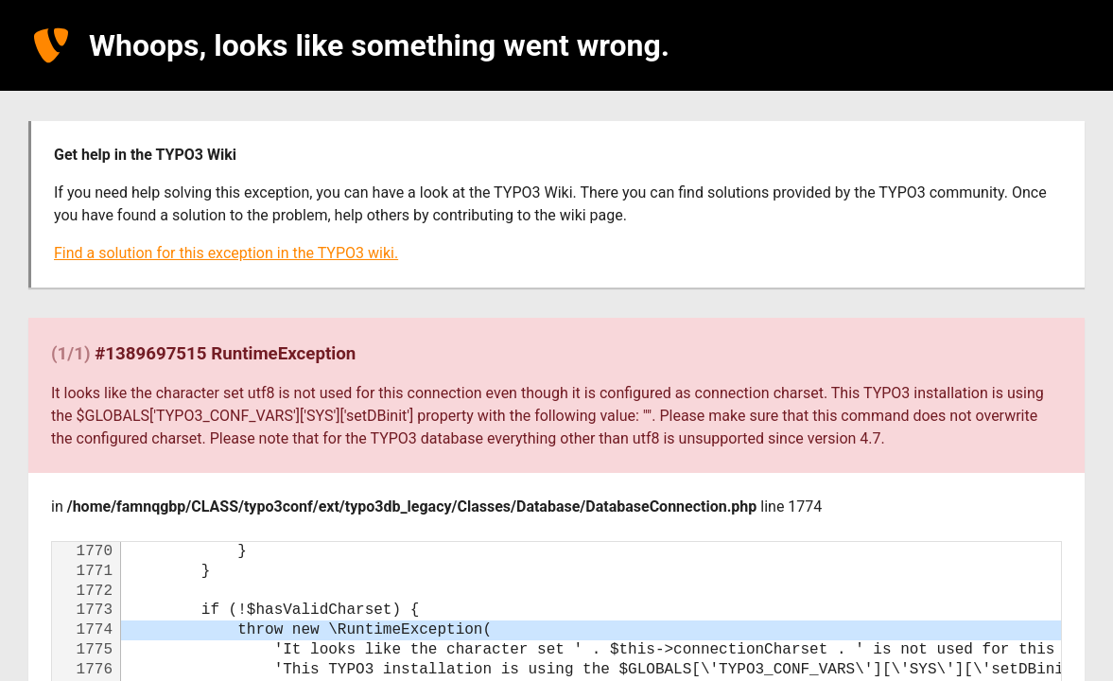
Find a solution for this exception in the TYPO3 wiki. (226, 253)
